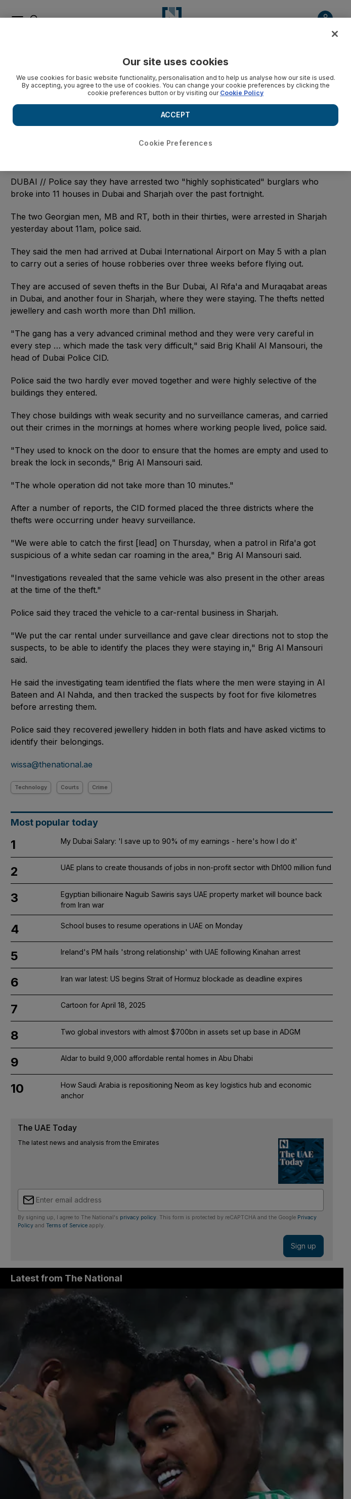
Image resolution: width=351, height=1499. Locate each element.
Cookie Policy (242, 93)
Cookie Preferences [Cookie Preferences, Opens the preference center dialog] (175, 143)
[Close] (335, 34)
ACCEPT (175, 114)
